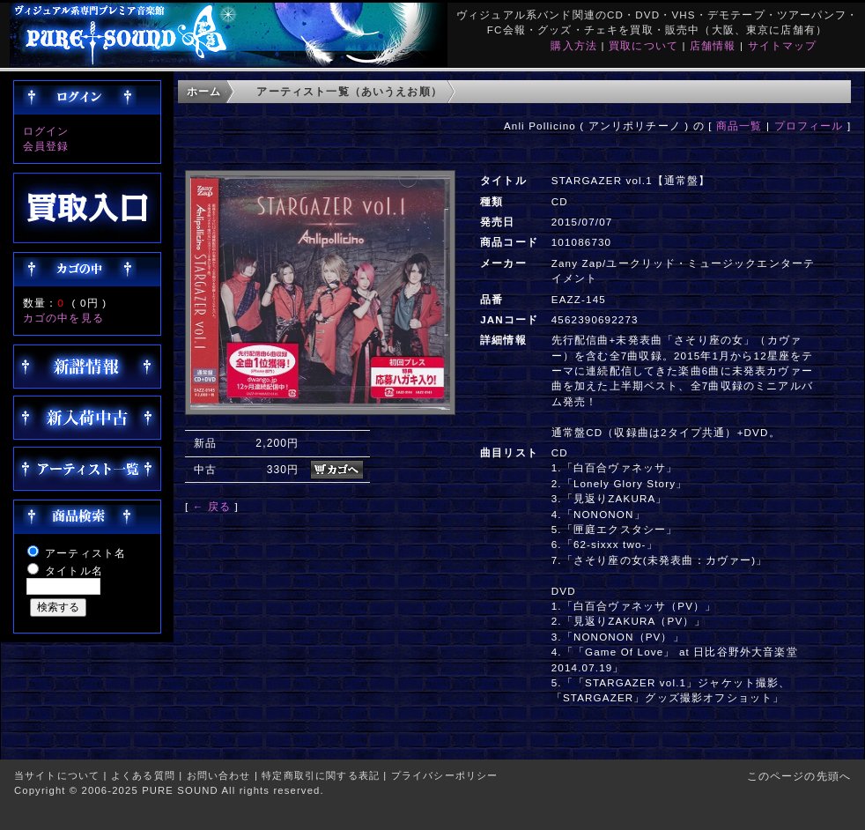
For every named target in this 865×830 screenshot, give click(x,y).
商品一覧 (739, 125)
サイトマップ (782, 45)
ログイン (46, 131)
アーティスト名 (85, 553)
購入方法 (574, 45)
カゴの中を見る (63, 317)
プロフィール (809, 125)
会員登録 (46, 146)
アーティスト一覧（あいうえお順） (349, 91)
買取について (643, 45)
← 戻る (212, 506)
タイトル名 (74, 570)
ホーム (204, 91)
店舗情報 (713, 45)
